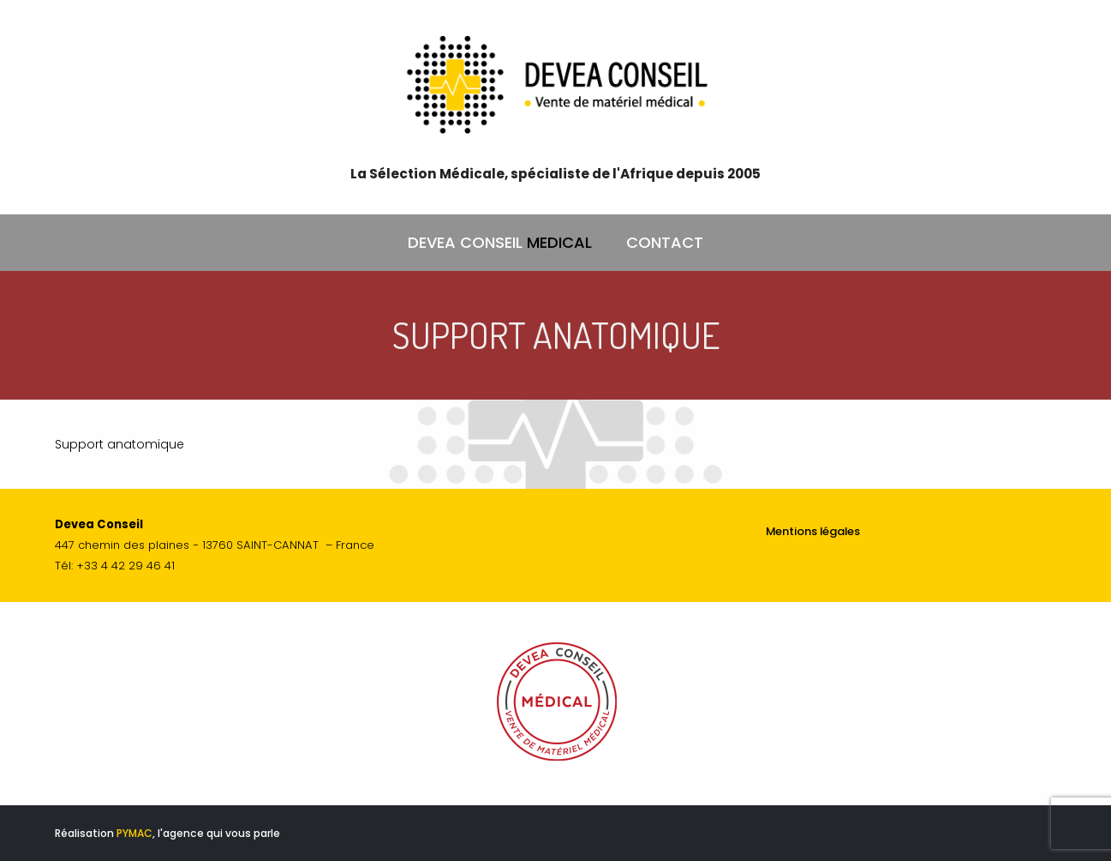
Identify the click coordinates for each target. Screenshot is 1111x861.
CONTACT (664, 242)
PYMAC (134, 833)
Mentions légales (813, 531)
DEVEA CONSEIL (500, 242)
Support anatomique (119, 444)
